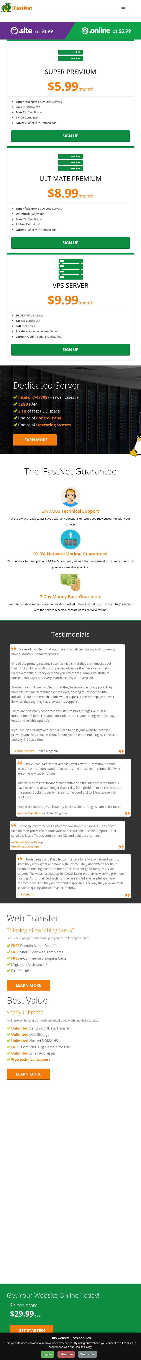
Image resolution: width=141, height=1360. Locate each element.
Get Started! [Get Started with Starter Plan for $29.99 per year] (31, 1330)
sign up (70, 135)
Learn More (35, 439)
